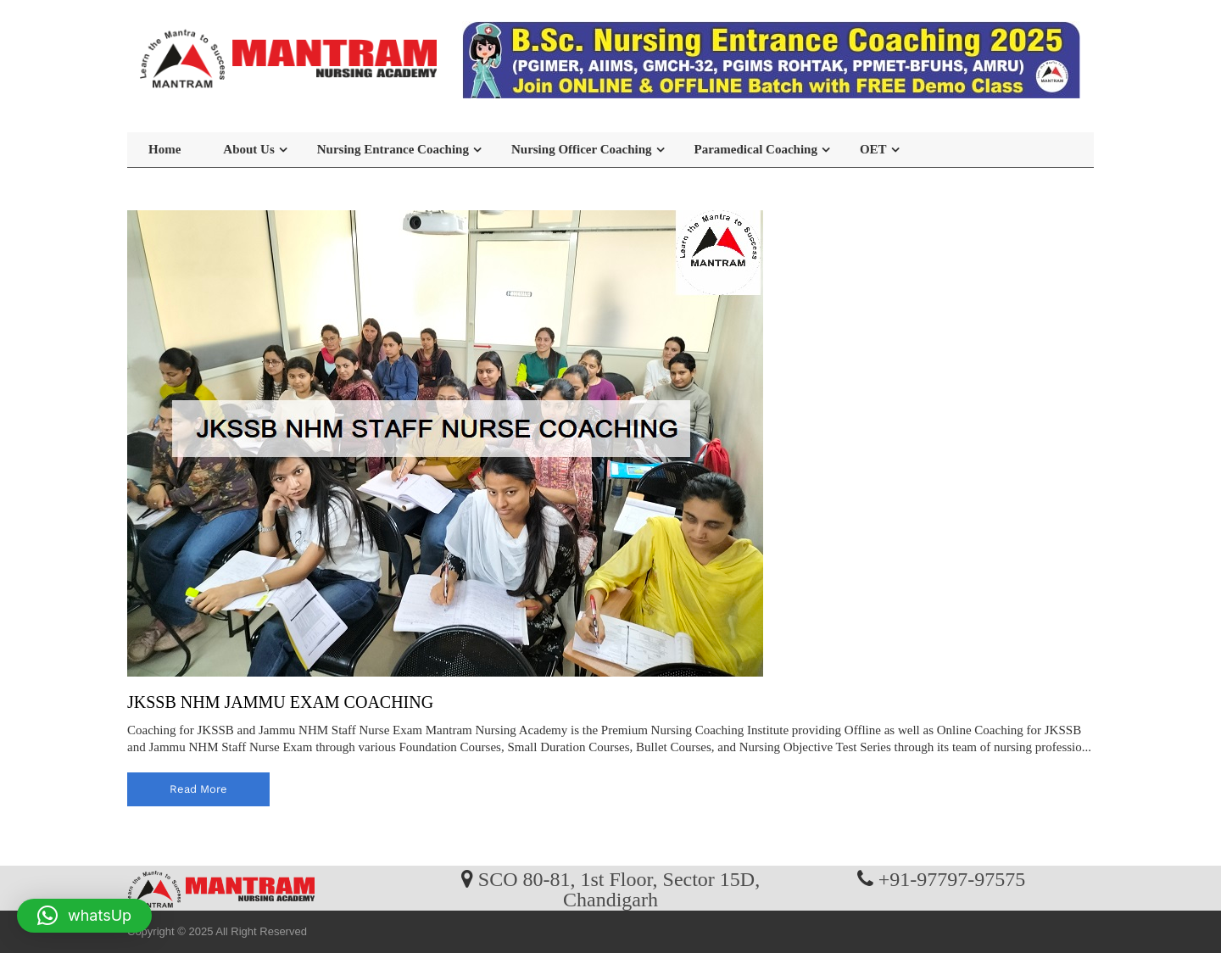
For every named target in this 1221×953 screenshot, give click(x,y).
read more (198, 789)
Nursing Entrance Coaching (393, 149)
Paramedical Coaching (755, 149)
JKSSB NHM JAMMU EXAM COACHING (280, 702)
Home (164, 149)
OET (873, 149)
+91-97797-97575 (952, 878)
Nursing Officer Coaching (581, 149)
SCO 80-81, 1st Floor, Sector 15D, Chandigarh (619, 888)
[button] (84, 916)
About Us (248, 149)
